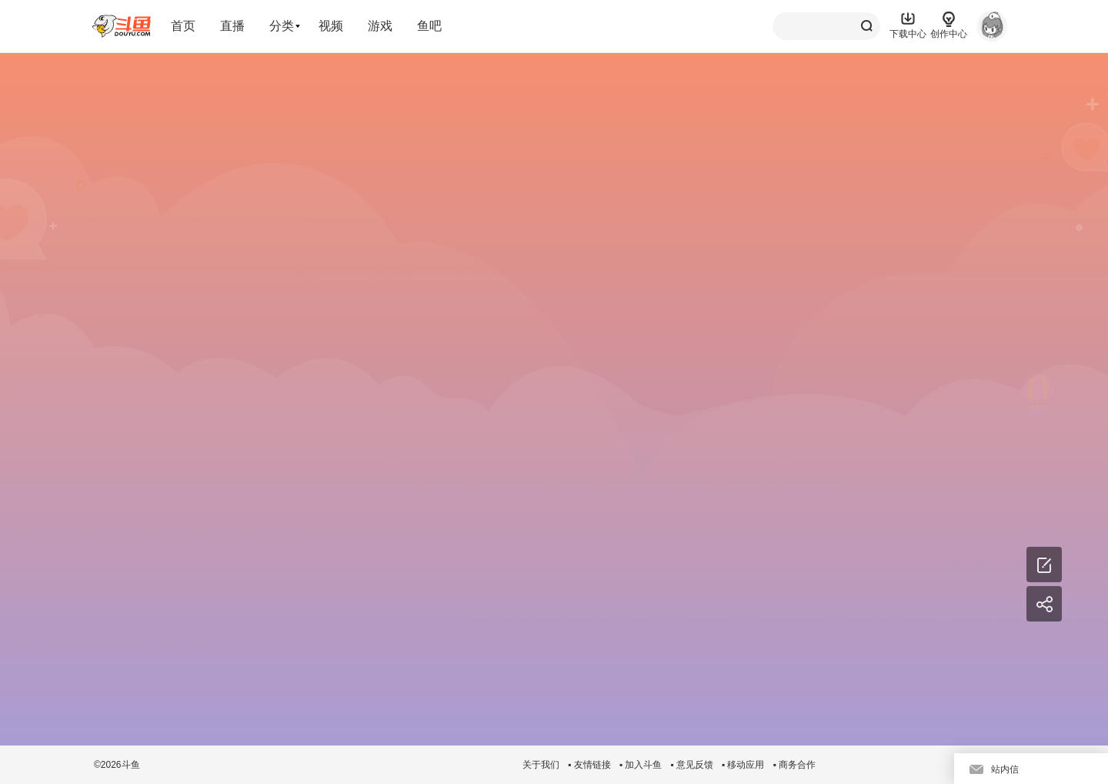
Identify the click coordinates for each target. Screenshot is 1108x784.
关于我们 (540, 764)
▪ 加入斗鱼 (640, 764)
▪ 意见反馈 (691, 764)
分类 (281, 25)
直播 (232, 25)
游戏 (380, 25)
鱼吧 (429, 25)
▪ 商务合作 (794, 764)
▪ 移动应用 (743, 764)
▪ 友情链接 (589, 764)
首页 (183, 25)
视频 (331, 25)
